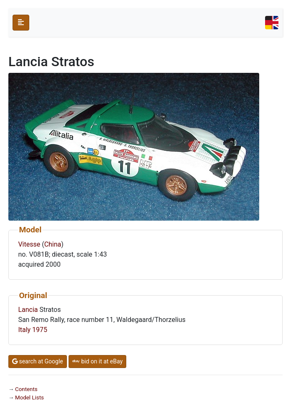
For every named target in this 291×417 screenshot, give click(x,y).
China (52, 244)
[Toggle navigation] (271, 22)
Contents (26, 389)
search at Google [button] (37, 361)
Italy (24, 330)
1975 (39, 330)
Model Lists (29, 397)
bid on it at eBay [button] (97, 361)
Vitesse (29, 244)
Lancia (28, 310)
